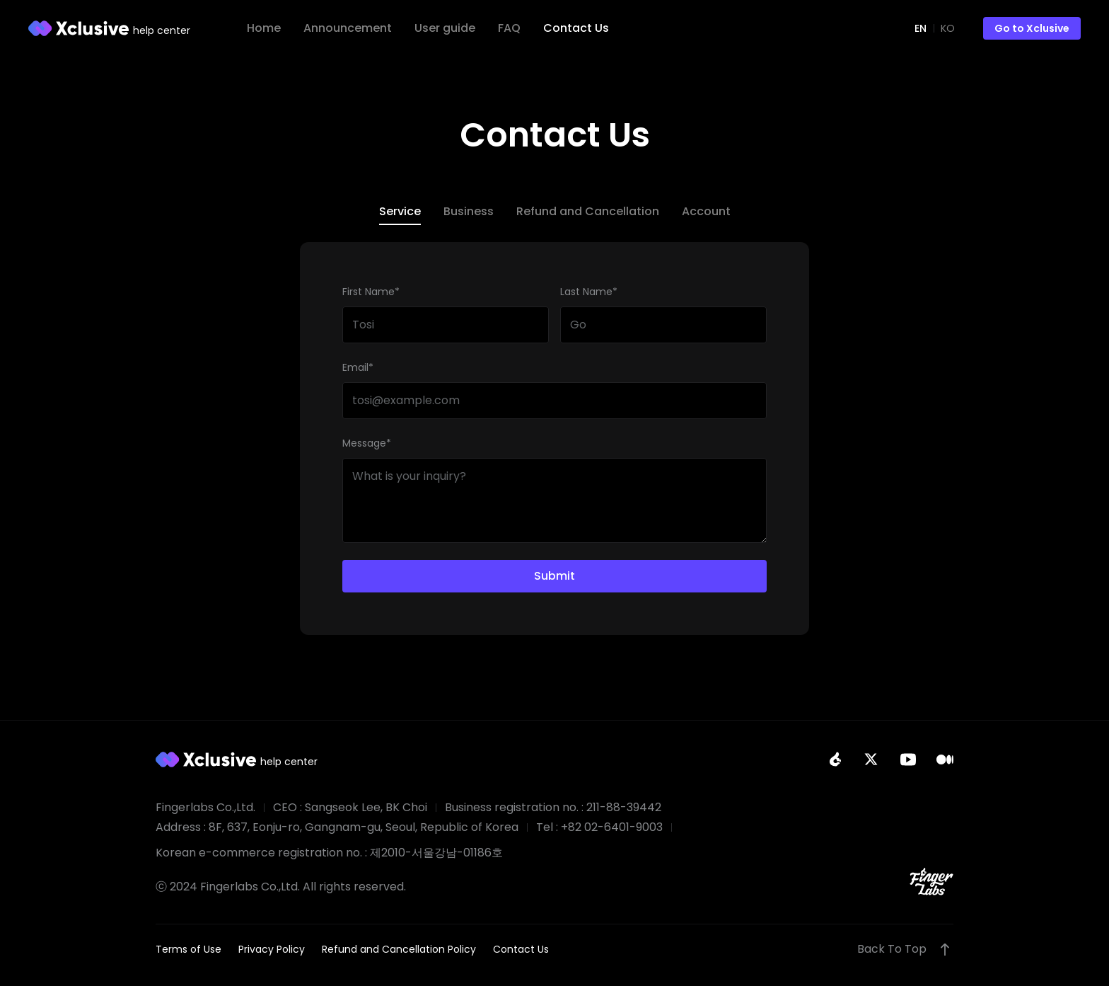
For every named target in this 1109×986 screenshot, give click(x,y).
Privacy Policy (271, 949)
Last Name (588, 292)
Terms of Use (188, 949)
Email (357, 367)
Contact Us (521, 949)
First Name (371, 292)
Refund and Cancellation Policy (399, 949)
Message (366, 443)
